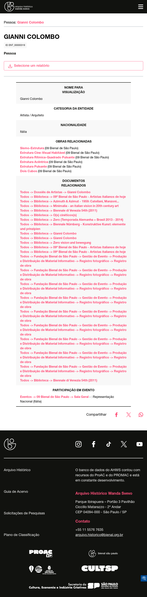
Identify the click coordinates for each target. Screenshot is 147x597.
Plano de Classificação (21, 535)
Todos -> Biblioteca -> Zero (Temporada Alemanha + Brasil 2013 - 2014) (71, 220)
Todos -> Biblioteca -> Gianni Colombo (48, 233)
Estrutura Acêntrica (34, 162)
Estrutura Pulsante (33, 167)
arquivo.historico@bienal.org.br (99, 535)
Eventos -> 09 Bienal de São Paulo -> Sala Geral (54, 397)
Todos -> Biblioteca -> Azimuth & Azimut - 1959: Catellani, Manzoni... (69, 201)
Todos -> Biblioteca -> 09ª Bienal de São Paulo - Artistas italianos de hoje (73, 197)
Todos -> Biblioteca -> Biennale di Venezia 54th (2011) (58, 211)
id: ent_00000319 (15, 45)
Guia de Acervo (16, 492)
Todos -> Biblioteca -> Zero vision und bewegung (55, 243)
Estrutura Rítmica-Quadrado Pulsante (47, 157)
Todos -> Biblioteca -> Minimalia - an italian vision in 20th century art (69, 206)
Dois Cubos (28, 171)
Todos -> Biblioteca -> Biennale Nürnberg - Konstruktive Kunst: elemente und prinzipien (73, 227)
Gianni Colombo (30, 22)
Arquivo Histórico (17, 470)
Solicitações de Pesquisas (24, 513)
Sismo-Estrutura (32, 148)
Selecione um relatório (28, 66)
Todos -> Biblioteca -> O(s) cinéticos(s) (48, 215)
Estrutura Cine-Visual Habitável (42, 153)
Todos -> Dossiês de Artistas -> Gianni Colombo (55, 192)
